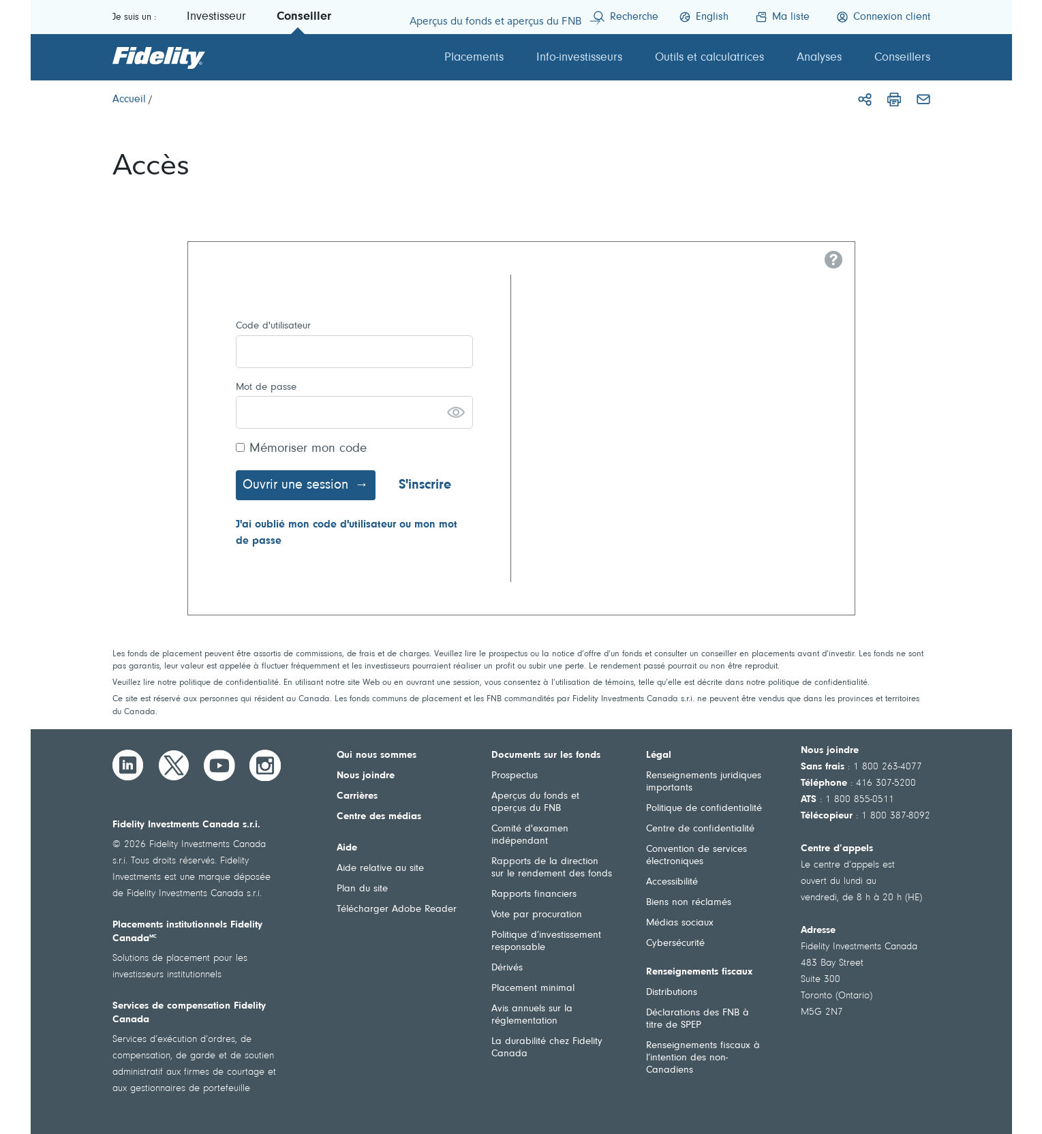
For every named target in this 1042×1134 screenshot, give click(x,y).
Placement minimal (532, 988)
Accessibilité (672, 882)
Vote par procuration (536, 915)
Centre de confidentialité (700, 829)
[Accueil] (129, 99)
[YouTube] (219, 765)
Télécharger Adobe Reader (397, 909)
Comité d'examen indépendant (529, 835)
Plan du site (362, 889)
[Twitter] (173, 765)
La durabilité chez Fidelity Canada (546, 1048)
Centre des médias (379, 817)
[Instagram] (265, 765)
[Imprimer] (894, 99)
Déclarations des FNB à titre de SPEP (697, 1019)
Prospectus (514, 776)
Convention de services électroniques (696, 855)
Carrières (357, 796)
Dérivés (507, 968)
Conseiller (304, 17)
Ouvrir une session (295, 485)
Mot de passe (266, 387)
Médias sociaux (680, 923)
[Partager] (865, 99)
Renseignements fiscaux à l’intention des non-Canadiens (703, 1058)
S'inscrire (425, 485)
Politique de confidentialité (704, 808)
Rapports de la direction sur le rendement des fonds (551, 868)
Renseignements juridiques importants (703, 782)
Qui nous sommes (376, 755)
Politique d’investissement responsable (546, 941)
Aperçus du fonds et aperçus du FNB (535, 802)
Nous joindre (366, 776)
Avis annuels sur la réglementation (531, 1015)
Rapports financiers (534, 894)
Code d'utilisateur (273, 326)
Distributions (671, 992)
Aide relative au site (380, 868)
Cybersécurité (675, 943)
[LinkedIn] (128, 765)
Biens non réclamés (688, 903)
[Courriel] (923, 99)
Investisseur (216, 17)
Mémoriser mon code (308, 448)
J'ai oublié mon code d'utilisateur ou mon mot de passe (346, 533)
